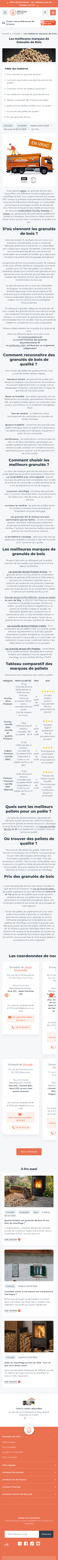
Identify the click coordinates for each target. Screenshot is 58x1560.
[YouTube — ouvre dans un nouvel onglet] (38, 1543)
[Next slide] (51, 995)
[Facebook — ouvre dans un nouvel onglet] (26, 1543)
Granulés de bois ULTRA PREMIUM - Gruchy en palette (30, 597)
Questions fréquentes (12, 1452)
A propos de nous (11, 1436)
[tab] (25, 1418)
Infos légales (9, 1465)
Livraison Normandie (12, 1472)
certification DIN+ (17, 345)
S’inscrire (46, 1534)
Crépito (6, 213)
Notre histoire (8, 1442)
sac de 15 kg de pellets (43, 888)
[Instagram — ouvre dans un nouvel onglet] (19, 1543)
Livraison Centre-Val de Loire (17, 1494)
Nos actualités (9, 1447)
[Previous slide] (6, 995)
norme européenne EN (31, 337)
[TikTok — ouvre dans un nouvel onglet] (32, 1543)
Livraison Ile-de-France (14, 1479)
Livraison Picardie (11, 1487)
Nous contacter (29, 1151)
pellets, (23, 191)
